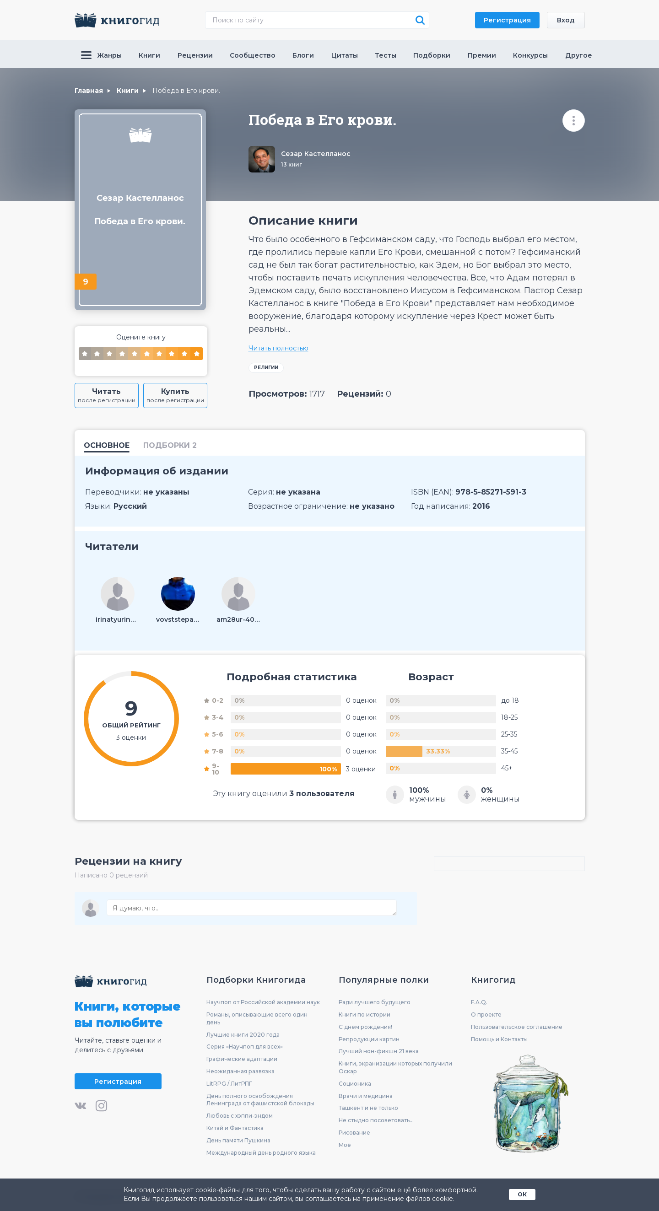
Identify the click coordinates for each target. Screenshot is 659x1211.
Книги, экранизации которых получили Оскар (395, 1067)
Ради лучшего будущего (375, 1002)
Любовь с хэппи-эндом (239, 1115)
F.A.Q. (479, 1002)
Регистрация (507, 20)
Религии (266, 368)
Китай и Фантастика (235, 1128)
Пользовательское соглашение (516, 1026)
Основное (107, 446)
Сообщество (252, 55)
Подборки (431, 55)
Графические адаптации (241, 1058)
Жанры (101, 55)
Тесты (385, 55)
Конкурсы (530, 55)
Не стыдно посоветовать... (376, 1120)
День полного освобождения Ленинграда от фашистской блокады (260, 1100)
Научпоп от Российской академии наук (263, 1002)
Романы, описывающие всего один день (257, 1018)
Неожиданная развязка (240, 1071)
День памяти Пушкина (238, 1140)
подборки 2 (170, 446)
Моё (345, 1144)
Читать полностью (278, 348)
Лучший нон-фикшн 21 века (379, 1051)
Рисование (354, 1132)
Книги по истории (364, 1014)
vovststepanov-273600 (178, 619)
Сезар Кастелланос (316, 154)
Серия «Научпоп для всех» (244, 1046)
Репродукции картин (369, 1039)
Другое (578, 55)
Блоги (303, 55)
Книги (149, 55)
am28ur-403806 (238, 619)
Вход (566, 20)
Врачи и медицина (366, 1096)
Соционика (355, 1083)
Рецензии (195, 55)
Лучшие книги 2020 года (243, 1034)
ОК (522, 1194)
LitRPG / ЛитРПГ (229, 1083)
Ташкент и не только (368, 1107)
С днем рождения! (365, 1026)
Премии (482, 55)
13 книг (291, 164)
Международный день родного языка (261, 1152)
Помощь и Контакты (499, 1039)
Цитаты (344, 55)
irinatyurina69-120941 (118, 619)
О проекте (486, 1014)
